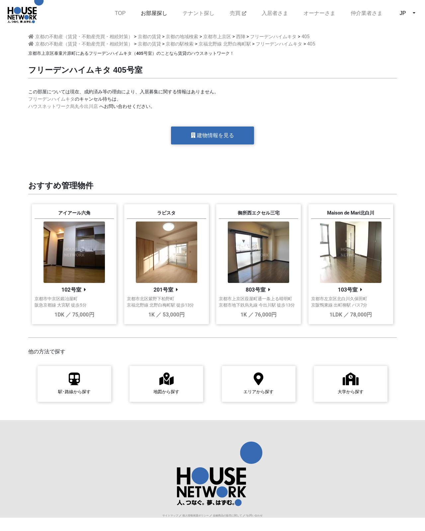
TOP (120, 12)
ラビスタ (166, 213)
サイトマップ (170, 515)
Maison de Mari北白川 (350, 213)
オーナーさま (319, 13)
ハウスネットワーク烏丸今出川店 (63, 106)
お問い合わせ (255, 515)
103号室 (348, 290)
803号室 (256, 290)
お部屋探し (154, 13)
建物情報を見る (212, 135)
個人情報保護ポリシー (195, 515)
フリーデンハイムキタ (51, 99)
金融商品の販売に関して (227, 515)
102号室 (71, 290)
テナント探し (198, 13)
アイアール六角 (74, 213)
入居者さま (275, 13)
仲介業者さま (366, 13)
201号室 (163, 290)
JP (403, 13)
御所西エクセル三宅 (259, 213)
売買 (238, 13)
